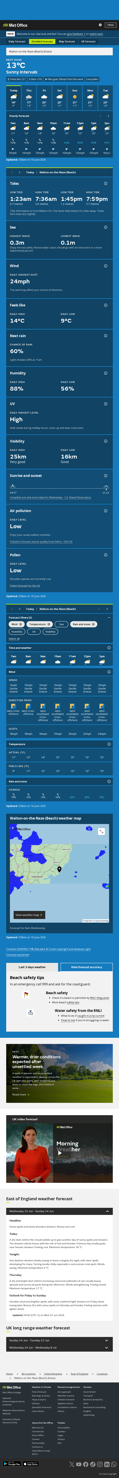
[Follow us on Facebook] (85, 1464)
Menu (111, 25)
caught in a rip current (90, 1015)
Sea (61, 624)
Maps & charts (39, 1399)
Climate (36, 1403)
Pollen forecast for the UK (25, 585)
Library (61, 1411)
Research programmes (69, 1387)
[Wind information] (108, 672)
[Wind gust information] (105, 266)
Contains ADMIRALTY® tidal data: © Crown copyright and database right (48, 949)
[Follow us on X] (72, 1464)
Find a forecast (39, 1392)
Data (85, 1403)
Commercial (38, 1431)
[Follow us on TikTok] (92, 1464)
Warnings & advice (41, 1395)
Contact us (37, 1447)
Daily (17, 41)
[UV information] (105, 404)
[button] (59, 870)
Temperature (38, 625)
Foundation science (67, 1407)
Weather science (66, 1395)
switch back (96, 34)
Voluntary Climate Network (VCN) (11, 1421)
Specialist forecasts (41, 1407)
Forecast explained (17, 954)
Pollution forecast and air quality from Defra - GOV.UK (41, 541)
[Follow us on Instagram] (99, 1464)
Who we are (38, 1427)
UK (88, 41)
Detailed (42, 41)
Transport (88, 1395)
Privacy (61, 1439)
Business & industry (93, 1399)
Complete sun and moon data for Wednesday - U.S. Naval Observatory (50, 497)
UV (34, 631)
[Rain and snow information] (108, 781)
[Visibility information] (105, 441)
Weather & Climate (41, 1387)
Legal (60, 1435)
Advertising (89, 1415)
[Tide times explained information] (105, 183)
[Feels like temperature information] (105, 305)
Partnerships (38, 1443)
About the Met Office (42, 1423)
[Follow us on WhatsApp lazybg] (114, 1464)
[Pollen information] (105, 555)
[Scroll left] (100, 116)
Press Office (38, 1435)
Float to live (68, 1020)
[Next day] (20, 172)
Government (89, 1392)
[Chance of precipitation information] (105, 335)
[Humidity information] (105, 373)
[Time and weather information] (108, 647)
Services (87, 1387)
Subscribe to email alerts (41, 1452)
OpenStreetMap (101, 921)
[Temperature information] (108, 744)
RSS (60, 1443)
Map (67, 41)
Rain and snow (82, 625)
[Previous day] (12, 172)
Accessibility (64, 1427)
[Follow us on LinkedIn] (107, 1464)
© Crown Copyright (108, 1474)
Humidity (16, 631)
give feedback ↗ (76, 34)
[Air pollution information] (105, 511)
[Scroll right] (108, 116)
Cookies (61, 1431)
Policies (61, 1423)
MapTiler (88, 921)
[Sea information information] (105, 227)
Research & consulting (94, 1407)
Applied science (65, 1403)
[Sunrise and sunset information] (105, 475)
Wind (15, 625)
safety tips (73, 1002)
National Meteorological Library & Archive (13, 1401)
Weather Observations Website (13, 1412)
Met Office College (11, 1392)
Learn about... (38, 1411)
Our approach (64, 1392)
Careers (36, 1439)
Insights (87, 1411)
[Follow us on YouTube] (79, 1464)
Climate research (66, 1399)
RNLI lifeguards (99, 998)
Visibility (50, 631)
